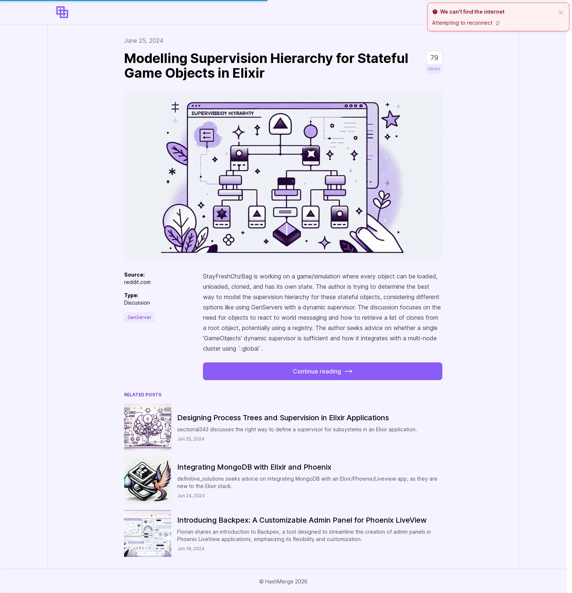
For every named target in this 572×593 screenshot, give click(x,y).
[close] (561, 11)
